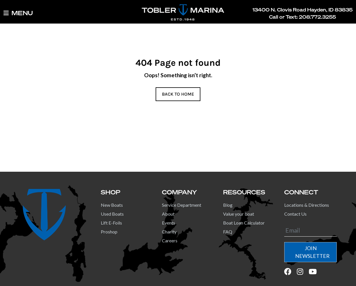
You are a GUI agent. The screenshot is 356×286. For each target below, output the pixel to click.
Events (168, 222)
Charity (169, 231)
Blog (228, 205)
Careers (169, 240)
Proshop (109, 231)
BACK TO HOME (178, 94)
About (168, 214)
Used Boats (112, 214)
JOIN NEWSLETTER (312, 252)
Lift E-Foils (111, 222)
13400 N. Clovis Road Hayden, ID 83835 (302, 10)
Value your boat (238, 214)
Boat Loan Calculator (244, 222)
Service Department (181, 205)
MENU (18, 13)
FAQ (227, 231)
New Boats (112, 205)
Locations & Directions (306, 205)
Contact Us (295, 214)
